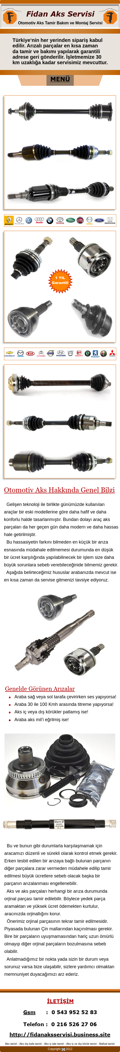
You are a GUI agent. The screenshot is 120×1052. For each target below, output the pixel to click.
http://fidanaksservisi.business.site (60, 1034)
